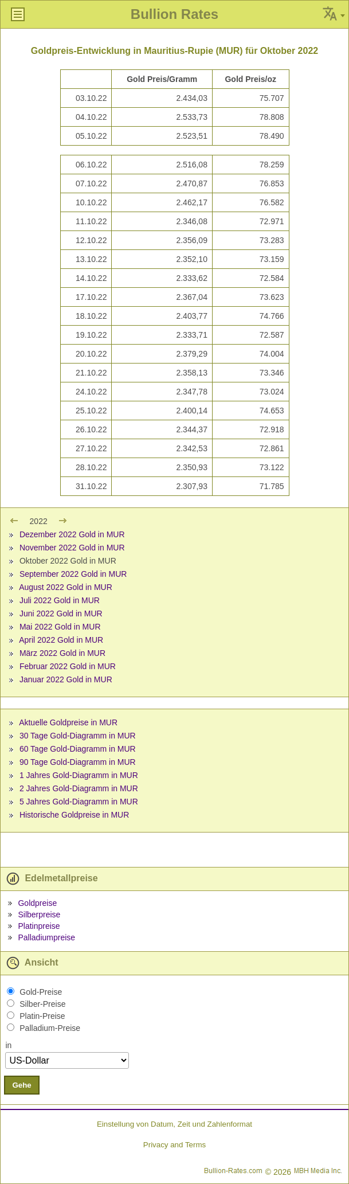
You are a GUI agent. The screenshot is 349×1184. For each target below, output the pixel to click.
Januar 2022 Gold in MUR (65, 679)
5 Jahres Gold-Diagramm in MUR (78, 801)
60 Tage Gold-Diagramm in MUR (77, 748)
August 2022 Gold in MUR (65, 587)
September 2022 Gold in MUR (73, 574)
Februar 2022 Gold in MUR (67, 666)
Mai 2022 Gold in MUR (60, 626)
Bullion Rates (174, 14)
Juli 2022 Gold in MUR (59, 600)
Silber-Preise (42, 1004)
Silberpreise (39, 914)
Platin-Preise (42, 1016)
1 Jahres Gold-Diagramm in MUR (78, 775)
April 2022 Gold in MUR (61, 639)
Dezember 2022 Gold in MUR (72, 534)
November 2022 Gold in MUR (72, 547)
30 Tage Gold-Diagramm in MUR (77, 735)
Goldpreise (37, 903)
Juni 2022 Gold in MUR (61, 613)
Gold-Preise (40, 992)
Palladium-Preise (49, 1028)
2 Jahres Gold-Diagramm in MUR (78, 788)
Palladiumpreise (46, 937)
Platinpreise (39, 926)
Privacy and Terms (174, 1144)
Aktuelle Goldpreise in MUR (68, 722)
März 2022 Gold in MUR (62, 653)
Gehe (21, 1085)
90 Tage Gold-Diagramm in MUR (77, 762)
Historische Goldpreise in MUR (74, 814)
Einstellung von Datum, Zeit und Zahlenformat (174, 1124)
